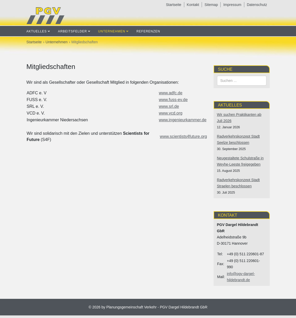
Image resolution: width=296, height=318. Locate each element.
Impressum (232, 5)
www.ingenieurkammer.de (182, 120)
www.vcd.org (170, 113)
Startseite (173, 5)
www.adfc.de (170, 93)
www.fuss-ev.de (173, 99)
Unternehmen (111, 31)
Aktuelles (37, 31)
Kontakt (193, 5)
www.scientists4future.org (183, 136)
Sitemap (211, 5)
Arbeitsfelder (72, 31)
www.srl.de (169, 106)
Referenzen (148, 31)
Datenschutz (257, 5)
